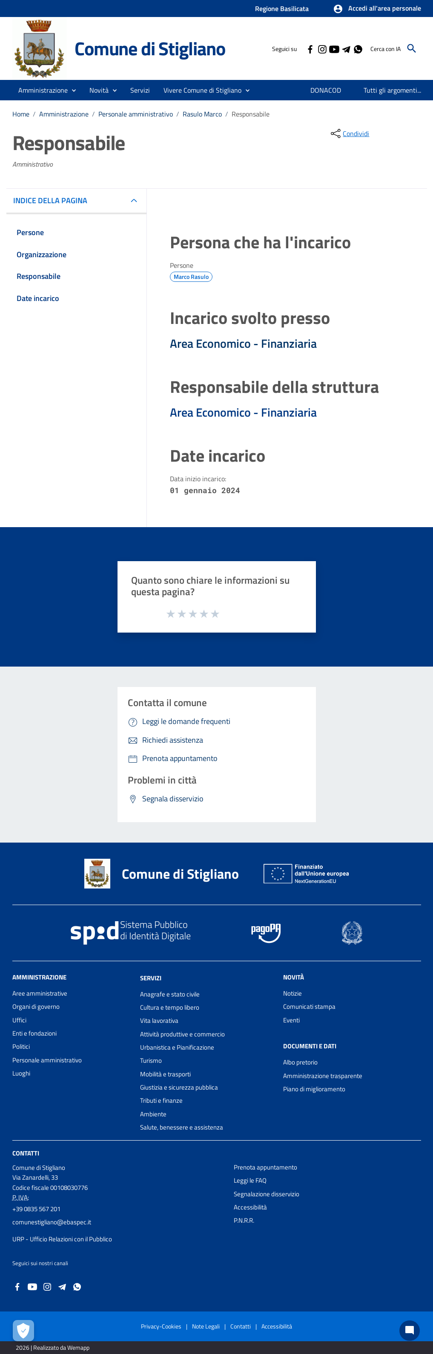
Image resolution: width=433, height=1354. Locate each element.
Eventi (291, 1020)
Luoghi (21, 1073)
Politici (21, 1046)
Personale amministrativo (135, 114)
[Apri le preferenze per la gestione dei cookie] (23, 1330)
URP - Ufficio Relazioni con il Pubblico (62, 1239)
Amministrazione (64, 114)
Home (20, 114)
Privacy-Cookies (161, 1326)
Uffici (19, 1020)
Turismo (151, 1060)
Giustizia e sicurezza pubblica (179, 1087)
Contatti (25, 1153)
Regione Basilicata (282, 8)
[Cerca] (411, 48)
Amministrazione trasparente (322, 1076)
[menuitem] (326, 90)
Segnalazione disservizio (266, 1194)
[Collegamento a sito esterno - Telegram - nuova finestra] (346, 48)
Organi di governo (36, 1006)
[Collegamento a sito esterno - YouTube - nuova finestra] (334, 48)
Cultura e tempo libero (169, 1007)
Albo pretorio (300, 1062)
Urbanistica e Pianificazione (177, 1047)
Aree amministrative (39, 993)
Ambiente (153, 1114)
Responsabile (251, 114)
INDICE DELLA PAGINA (53, 200)
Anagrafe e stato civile (170, 994)
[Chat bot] (409, 1330)
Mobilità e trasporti (165, 1074)
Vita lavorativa (159, 1020)
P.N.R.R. (244, 1220)
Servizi (150, 978)
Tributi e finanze (161, 1100)
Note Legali (206, 1326)
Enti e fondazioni (34, 1033)
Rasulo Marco (202, 114)
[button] (377, 9)
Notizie (292, 993)
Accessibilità (250, 1207)
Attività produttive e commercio (182, 1034)
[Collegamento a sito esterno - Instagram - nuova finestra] (322, 48)
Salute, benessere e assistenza (181, 1127)
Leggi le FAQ (250, 1180)
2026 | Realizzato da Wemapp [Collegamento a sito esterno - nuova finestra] (52, 1347)
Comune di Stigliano (150, 48)
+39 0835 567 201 (36, 1209)
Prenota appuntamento (265, 1167)
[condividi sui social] (349, 133)
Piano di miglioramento (314, 1089)
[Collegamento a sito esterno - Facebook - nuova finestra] (310, 48)
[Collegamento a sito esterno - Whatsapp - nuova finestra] (358, 48)
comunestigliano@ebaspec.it (51, 1222)
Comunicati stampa (309, 1006)
